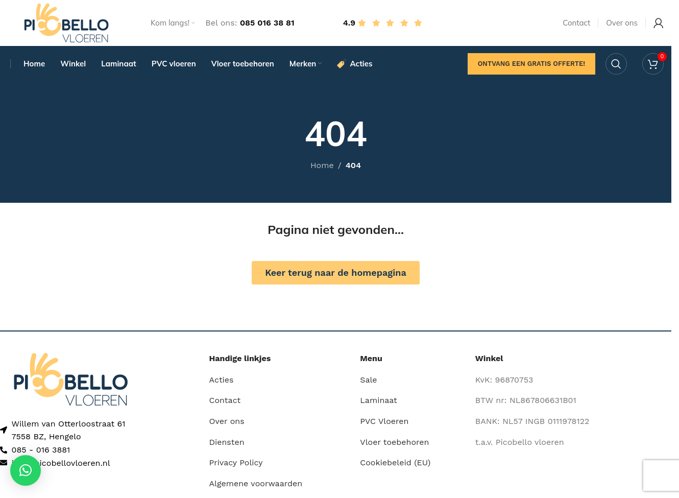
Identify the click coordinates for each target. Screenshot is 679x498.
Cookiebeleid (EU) (395, 462)
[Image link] (70, 379)
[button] (25, 470)
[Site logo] (66, 22)
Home (322, 166)
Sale (368, 380)
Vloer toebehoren (394, 442)
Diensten (227, 442)
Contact (225, 401)
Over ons (227, 421)
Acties (221, 380)
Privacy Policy (236, 462)
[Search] (616, 64)
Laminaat (378, 401)
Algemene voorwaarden (256, 483)
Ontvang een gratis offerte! (531, 63)
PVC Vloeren (384, 421)
